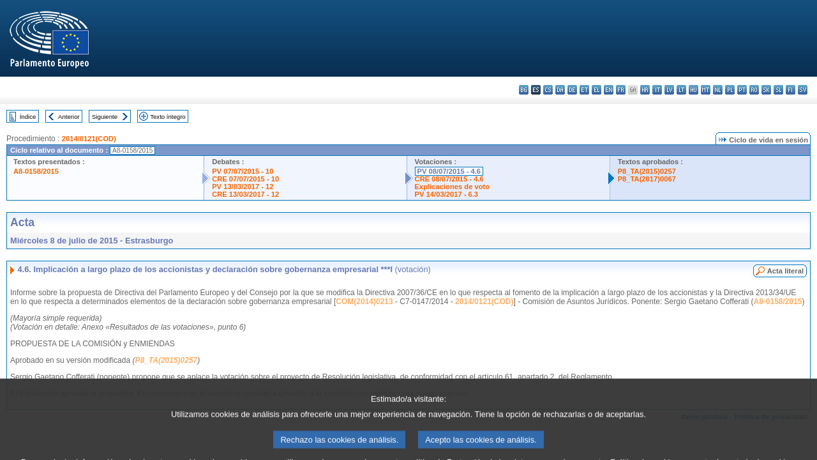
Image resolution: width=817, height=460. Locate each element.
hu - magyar (693, 90)
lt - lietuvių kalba (681, 90)
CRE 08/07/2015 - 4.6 (449, 179)
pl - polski (730, 90)
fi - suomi (790, 90)
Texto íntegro (167, 116)
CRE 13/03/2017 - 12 (245, 194)
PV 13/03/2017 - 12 (242, 186)
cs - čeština (548, 90)
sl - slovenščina (778, 90)
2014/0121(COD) (89, 138)
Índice (28, 116)
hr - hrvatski (645, 90)
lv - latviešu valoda (669, 90)
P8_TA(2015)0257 (647, 171)
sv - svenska (802, 90)
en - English (608, 90)
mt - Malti (705, 90)
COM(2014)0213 (364, 301)
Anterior (69, 116)
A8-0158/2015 (36, 171)
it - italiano (657, 90)
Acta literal (785, 271)
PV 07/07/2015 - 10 (242, 171)
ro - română (754, 90)
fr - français (621, 90)
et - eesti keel (584, 90)
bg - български (523, 90)
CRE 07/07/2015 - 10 (245, 179)
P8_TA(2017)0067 (647, 179)
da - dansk (560, 90)
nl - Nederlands (718, 90)
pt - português (742, 90)
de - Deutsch (572, 90)
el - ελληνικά (596, 90)
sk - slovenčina (766, 90)
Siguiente (104, 116)
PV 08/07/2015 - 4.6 (449, 171)
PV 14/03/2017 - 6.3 (447, 194)
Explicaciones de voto (452, 186)
